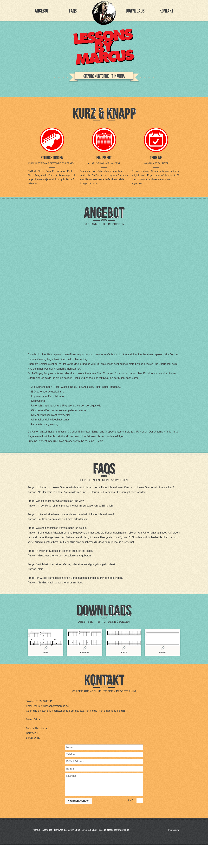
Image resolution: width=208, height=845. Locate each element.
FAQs (73, 11)
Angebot (42, 11)
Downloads (135, 11)
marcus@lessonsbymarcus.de (51, 706)
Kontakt (166, 11)
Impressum (173, 830)
